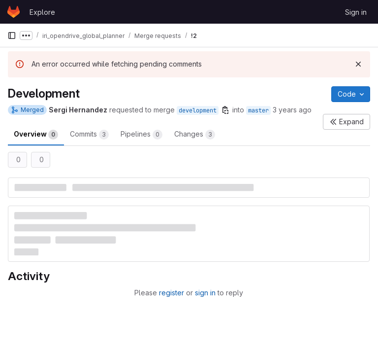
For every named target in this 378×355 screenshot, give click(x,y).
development (198, 110)
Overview (36, 135)
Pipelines (141, 135)
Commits (89, 135)
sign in (205, 292)
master (258, 110)
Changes (194, 135)
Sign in (356, 12)
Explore (42, 12)
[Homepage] (13, 12)
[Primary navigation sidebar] (12, 35)
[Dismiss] (358, 64)
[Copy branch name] (225, 110)
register (171, 292)
